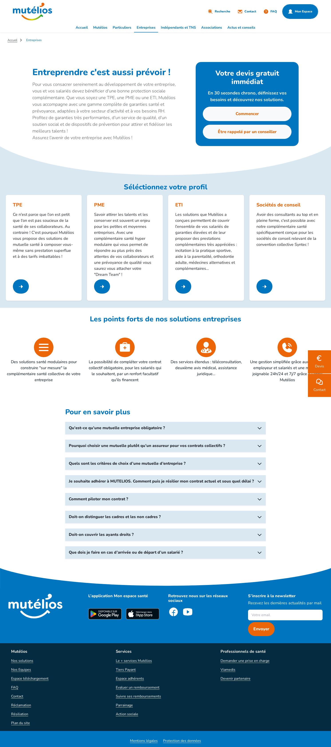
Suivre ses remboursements (138, 696)
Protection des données (182, 740)
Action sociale (127, 714)
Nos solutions (22, 660)
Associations (211, 27)
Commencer (247, 114)
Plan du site (20, 723)
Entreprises (146, 27)
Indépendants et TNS (178, 27)
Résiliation (19, 714)
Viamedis (228, 669)
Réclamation (21, 705)
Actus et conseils (241, 27)
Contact (17, 696)
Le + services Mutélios (134, 660)
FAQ (14, 687)
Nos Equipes (21, 669)
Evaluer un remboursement (138, 687)
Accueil (82, 27)
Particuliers (122, 27)
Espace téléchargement (30, 678)
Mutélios (100, 27)
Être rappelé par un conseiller (247, 132)
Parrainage (124, 705)
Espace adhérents (130, 678)
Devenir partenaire (235, 678)
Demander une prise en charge (245, 660)
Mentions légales (144, 740)
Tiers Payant (126, 669)
